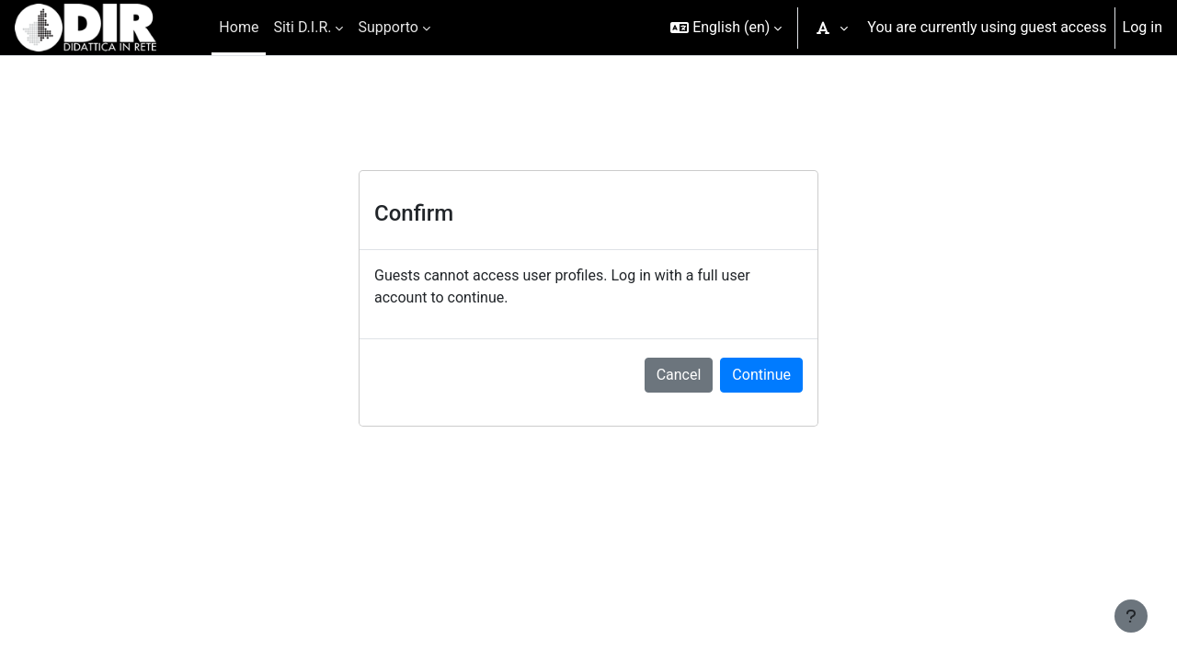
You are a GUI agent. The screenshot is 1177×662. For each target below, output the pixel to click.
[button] (726, 27)
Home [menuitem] (238, 27)
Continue (761, 374)
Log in (1142, 27)
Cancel (679, 374)
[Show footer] (1131, 616)
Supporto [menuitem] (387, 27)
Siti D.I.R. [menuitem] (302, 27)
